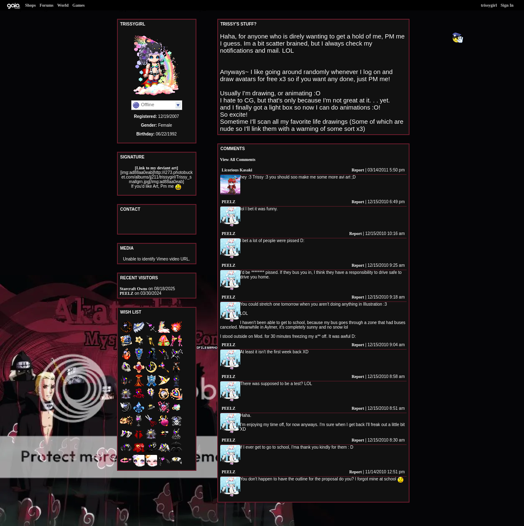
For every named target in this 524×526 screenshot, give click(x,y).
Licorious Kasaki (237, 170)
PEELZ (127, 293)
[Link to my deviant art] (156, 168)
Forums (46, 5)
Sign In (507, 5)
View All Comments (238, 159)
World (63, 5)
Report (357, 170)
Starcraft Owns (134, 288)
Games (78, 5)
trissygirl (489, 5)
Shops (30, 5)
